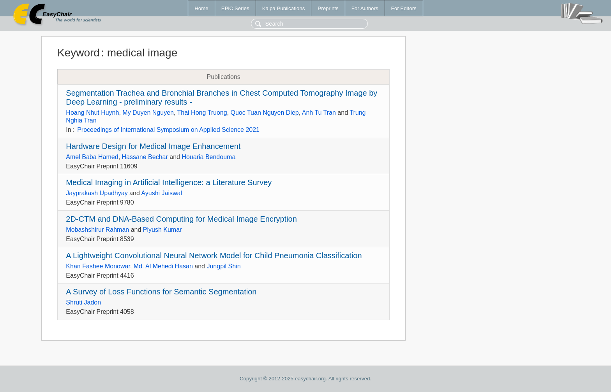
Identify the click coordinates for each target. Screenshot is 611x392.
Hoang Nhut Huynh (92, 112)
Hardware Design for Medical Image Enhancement (153, 146)
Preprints (328, 8)
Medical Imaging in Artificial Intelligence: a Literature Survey (169, 182)
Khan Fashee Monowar (98, 266)
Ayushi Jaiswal (161, 193)
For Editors (404, 8)
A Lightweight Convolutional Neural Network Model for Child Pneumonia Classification (214, 255)
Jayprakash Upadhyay (96, 193)
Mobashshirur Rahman (97, 229)
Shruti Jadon (83, 302)
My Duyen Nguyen (148, 112)
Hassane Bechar (145, 157)
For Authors (364, 8)
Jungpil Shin (223, 266)
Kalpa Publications (283, 8)
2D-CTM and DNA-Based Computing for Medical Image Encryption (181, 219)
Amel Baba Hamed (92, 157)
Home (201, 8)
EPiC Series (235, 8)
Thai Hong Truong (202, 112)
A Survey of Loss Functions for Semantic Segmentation (161, 291)
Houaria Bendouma (208, 157)
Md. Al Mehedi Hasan (163, 266)
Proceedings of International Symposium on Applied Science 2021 (168, 129)
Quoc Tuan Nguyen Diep (265, 112)
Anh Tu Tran (319, 112)
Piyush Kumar (162, 229)
